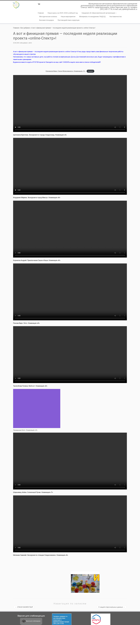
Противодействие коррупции (68, 20)
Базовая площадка (46, 20)
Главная (41, 13)
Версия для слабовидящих (31, 621)
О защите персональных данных (111, 607)
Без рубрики (25, 28)
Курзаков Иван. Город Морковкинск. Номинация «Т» (66, 71)
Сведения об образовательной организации (99, 13)
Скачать (90, 71)
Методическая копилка (48, 16)
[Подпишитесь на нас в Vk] (40, 4)
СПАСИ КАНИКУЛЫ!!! (24, 607)
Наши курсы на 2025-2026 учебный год (63, 13)
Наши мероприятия (68, 16)
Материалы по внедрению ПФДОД (92, 16)
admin (30, 43)
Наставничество (115, 16)
